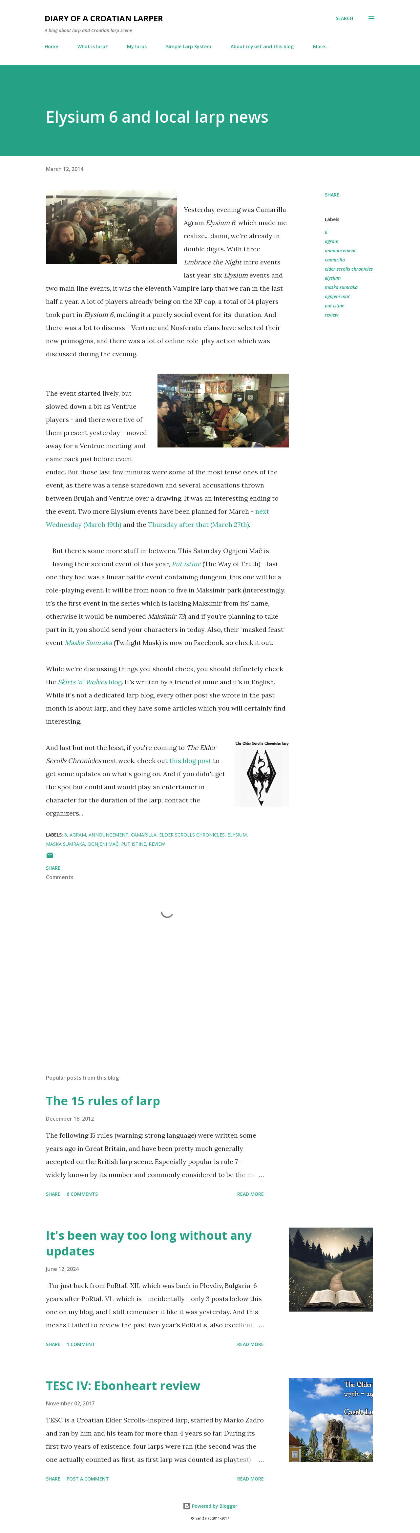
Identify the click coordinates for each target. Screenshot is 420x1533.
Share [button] (332, 195)
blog (90, 682)
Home (51, 46)
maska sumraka (341, 287)
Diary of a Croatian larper (104, 18)
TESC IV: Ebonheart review (123, 1386)
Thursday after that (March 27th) (198, 524)
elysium (333, 278)
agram (331, 241)
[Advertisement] (157, 992)
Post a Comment (88, 1479)
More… (321, 46)
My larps (137, 46)
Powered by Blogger (210, 1506)
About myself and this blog (262, 46)
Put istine (186, 564)
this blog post (190, 760)
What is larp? (92, 46)
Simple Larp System (188, 46)
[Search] (344, 18)
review (332, 315)
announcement (340, 250)
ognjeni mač (337, 296)
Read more (250, 1194)
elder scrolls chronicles (349, 269)
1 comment (81, 1344)
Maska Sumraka (88, 642)
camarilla (335, 260)
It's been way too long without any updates (149, 1243)
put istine (334, 305)
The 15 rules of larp (103, 1101)
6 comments (82, 1194)
